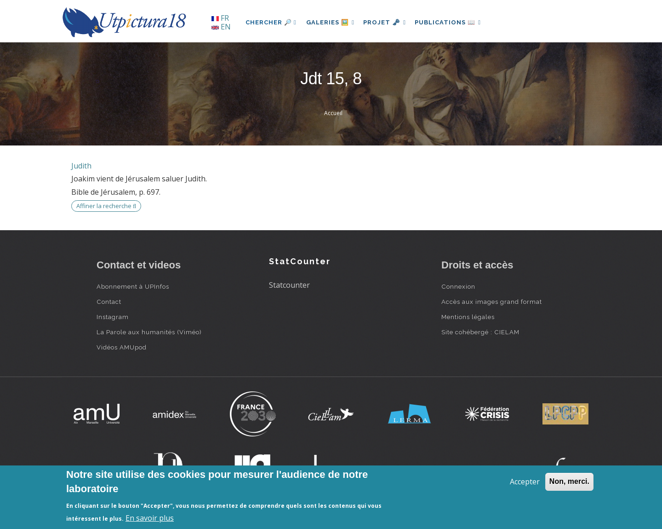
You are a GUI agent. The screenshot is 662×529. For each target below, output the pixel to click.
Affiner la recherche (106, 206)
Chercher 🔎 (271, 22)
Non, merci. (569, 481)
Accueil (333, 113)
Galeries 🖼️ (332, 22)
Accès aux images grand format (491, 301)
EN (221, 27)
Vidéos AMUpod (122, 347)
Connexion (458, 286)
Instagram (113, 316)
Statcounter (289, 285)
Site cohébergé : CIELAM (480, 332)
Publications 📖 (453, 22)
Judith (81, 166)
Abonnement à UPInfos (133, 286)
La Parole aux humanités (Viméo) (149, 332)
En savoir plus (150, 518)
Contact (109, 301)
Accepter (525, 482)
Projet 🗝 (388, 22)
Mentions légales (468, 316)
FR (220, 18)
